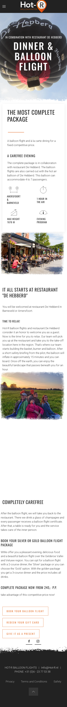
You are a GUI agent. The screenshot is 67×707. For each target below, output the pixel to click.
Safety (57, 681)
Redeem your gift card (23, 622)
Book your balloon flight (25, 611)
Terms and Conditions (33, 681)
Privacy (9, 681)
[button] (4, 6)
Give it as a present (21, 633)
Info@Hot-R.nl (49, 667)
